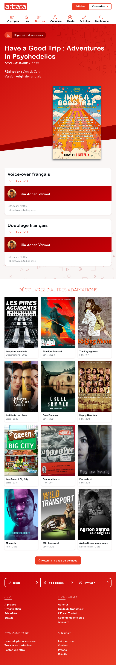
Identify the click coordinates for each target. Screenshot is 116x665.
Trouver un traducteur (18, 645)
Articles (85, 18)
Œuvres (40, 18)
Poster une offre (14, 649)
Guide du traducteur (70, 608)
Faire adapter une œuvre (20, 641)
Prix (27, 18)
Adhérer (80, 6)
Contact (63, 645)
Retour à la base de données (57, 560)
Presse (62, 649)
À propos (13, 18)
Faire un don (66, 641)
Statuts (8, 617)
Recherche (102, 18)
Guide (70, 18)
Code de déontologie (71, 617)
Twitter (94, 582)
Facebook (58, 582)
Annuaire (56, 18)
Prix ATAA (10, 613)
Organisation (12, 608)
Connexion (100, 6)
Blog (23, 582)
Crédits (62, 654)
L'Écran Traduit (67, 613)
